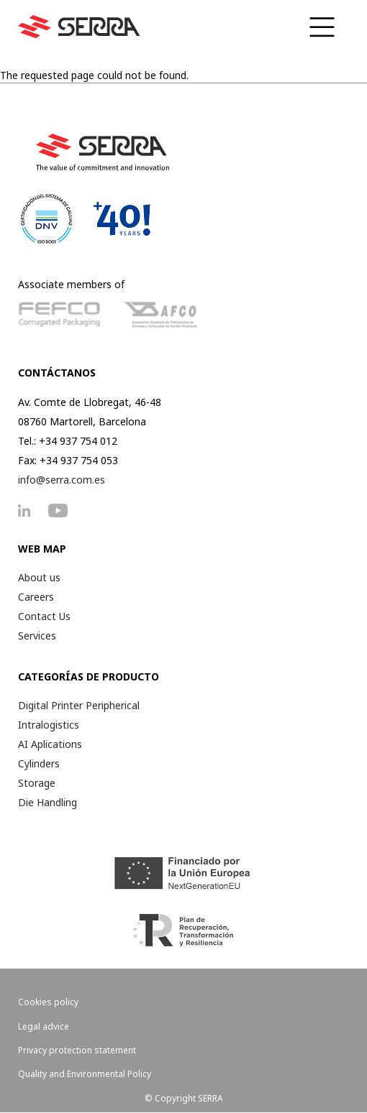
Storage (36, 783)
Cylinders (39, 763)
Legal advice (43, 1026)
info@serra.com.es (61, 479)
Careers (36, 597)
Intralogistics (48, 724)
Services (37, 635)
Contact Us (44, 616)
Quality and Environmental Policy (84, 1074)
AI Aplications (50, 744)
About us (39, 577)
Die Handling (47, 802)
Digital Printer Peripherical (79, 705)
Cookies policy (48, 1002)
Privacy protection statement (77, 1050)
